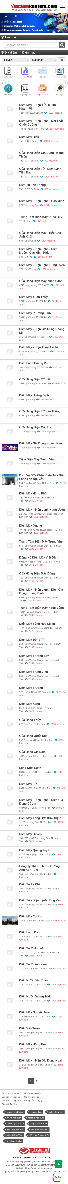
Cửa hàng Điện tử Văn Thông (39, 411)
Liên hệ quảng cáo (32, 1093)
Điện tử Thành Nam (33, 964)
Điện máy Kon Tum (15, 1123)
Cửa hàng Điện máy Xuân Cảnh (41, 281)
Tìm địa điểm (36, 1112)
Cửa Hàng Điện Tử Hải (34, 379)
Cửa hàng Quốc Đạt (33, 735)
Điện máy (28, 52)
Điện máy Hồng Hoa (33, 1044)
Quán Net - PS (25, 77)
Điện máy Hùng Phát (33, 493)
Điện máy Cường (30, 916)
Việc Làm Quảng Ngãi (39, 1135)
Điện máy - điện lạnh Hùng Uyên (42, 509)
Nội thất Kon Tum (14, 1135)
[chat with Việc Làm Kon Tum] (57, 1177)
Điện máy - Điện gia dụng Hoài (40, 1060)
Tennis (59, 95)
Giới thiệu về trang (32, 1097)
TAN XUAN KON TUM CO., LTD (49, 1171)
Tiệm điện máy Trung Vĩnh (37, 459)
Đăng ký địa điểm (9, 1104)
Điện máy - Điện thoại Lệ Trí (38, 347)
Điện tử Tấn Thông (32, 185)
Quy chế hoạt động (10, 1093)
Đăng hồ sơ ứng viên (11, 1100)
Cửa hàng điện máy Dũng (37, 573)
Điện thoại (8, 77)
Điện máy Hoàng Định (34, 395)
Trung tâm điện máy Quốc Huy (40, 216)
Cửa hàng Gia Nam (32, 751)
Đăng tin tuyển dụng (11, 1097)
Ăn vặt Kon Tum (14, 1118)
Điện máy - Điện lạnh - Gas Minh (41, 201)
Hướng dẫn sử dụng (33, 1100)
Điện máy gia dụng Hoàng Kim (40, 443)
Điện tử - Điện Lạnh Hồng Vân (40, 900)
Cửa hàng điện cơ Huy (35, 427)
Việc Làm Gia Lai (14, 1141)
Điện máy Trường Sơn (34, 655)
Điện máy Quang (30, 525)
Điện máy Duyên (30, 834)
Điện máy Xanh (29, 703)
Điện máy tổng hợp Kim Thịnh (40, 818)
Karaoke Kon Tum (36, 1118)
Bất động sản (59, 77)
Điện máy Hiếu (29, 136)
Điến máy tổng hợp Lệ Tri (37, 623)
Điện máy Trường (31, 687)
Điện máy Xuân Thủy (33, 296)
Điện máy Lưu (28, 784)
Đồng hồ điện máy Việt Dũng (39, 557)
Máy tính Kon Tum (38, 1123)
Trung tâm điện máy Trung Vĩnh (41, 541)
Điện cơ (8, 95)
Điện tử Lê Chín (30, 884)
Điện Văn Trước (30, 1028)
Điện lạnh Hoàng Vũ (33, 363)
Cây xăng (25, 95)
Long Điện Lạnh (30, 767)
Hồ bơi (42, 77)
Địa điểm (11, 52)
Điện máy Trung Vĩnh (33, 671)
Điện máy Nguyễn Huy (34, 1012)
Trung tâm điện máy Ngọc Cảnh (41, 607)
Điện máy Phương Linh (35, 313)
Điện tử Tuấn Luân (32, 948)
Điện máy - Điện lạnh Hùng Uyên (42, 265)
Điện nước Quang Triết (35, 996)
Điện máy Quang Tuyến (35, 850)
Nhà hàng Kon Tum (15, 1129)
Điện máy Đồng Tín (32, 639)
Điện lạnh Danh (30, 932)
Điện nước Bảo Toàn (33, 980)
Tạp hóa (42, 95)
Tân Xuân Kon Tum (39, 1129)
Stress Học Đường (15, 1112)
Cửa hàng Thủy (30, 719)
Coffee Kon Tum (56, 1112)
